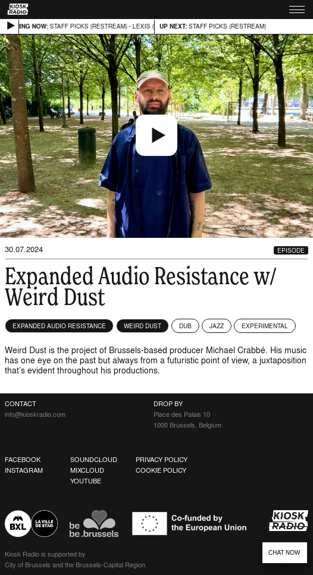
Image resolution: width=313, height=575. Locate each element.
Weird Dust (142, 326)
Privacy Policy (161, 459)
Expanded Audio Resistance (59, 326)
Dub (185, 326)
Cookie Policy (161, 470)
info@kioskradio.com (35, 414)
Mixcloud (87, 470)
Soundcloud (93, 459)
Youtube (85, 481)
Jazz (216, 326)
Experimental (265, 326)
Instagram (24, 470)
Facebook (22, 459)
